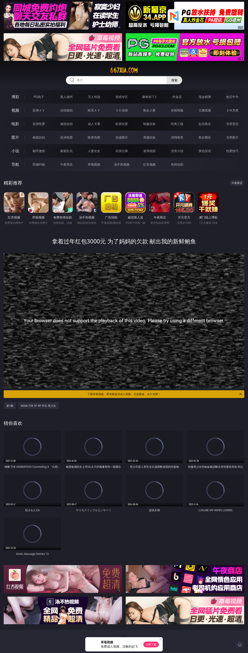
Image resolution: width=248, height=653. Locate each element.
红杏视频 (149, 164)
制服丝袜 (149, 124)
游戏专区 (121, 97)
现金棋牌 (205, 97)
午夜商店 (66, 164)
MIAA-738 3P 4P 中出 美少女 (38, 405)
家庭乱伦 (66, 151)
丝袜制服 (177, 110)
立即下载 (151, 644)
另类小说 (177, 151)
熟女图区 (205, 137)
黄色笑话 (205, 151)
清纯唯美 (177, 137)
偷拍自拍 (66, 124)
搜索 (174, 80)
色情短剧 (177, 164)
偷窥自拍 (39, 137)
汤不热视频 (121, 164)
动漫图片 (121, 137)
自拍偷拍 (66, 110)
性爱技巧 (232, 151)
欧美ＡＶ (94, 110)
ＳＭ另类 (232, 110)
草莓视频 (94, 164)
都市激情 (39, 151)
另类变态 (232, 124)
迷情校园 (149, 151)
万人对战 (94, 97)
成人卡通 (94, 124)
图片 (15, 137)
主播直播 (205, 110)
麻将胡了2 (149, 97)
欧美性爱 (121, 124)
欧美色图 (94, 137)
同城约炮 (39, 164)
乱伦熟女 (205, 124)
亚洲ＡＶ (39, 110)
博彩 (15, 96)
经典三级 (177, 124)
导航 (15, 164)
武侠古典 (121, 151)
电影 (15, 123)
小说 (15, 150)
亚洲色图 (66, 137)
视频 (15, 110)
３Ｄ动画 (121, 110)
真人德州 (66, 97)
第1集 (9, 405)
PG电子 (39, 97)
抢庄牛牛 (232, 97)
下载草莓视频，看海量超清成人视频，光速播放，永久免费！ (164, 394)
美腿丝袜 (149, 137)
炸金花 (177, 97)
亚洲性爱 (39, 124)
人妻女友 (94, 151)
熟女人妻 (149, 110)
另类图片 (232, 137)
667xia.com (124, 70)
